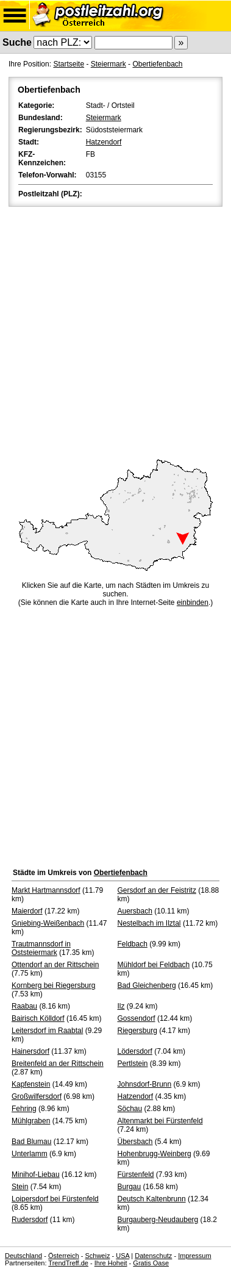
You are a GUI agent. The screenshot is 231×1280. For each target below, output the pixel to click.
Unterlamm (30, 1153)
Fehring (24, 1108)
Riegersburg (137, 1030)
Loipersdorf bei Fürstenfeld (55, 1199)
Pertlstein (133, 1063)
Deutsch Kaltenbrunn (152, 1199)
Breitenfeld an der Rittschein (58, 1063)
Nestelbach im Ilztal (149, 923)
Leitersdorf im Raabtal (47, 1030)
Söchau (130, 1108)
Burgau (129, 1186)
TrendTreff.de (68, 1263)
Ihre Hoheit (110, 1263)
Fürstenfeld (136, 1174)
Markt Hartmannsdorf (46, 890)
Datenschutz (153, 1255)
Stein (20, 1186)
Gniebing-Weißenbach (48, 923)
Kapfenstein (31, 1084)
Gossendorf (136, 1018)
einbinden (192, 602)
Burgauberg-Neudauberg (158, 1219)
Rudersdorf (30, 1219)
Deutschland (23, 1255)
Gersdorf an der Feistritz (157, 890)
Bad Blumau (31, 1141)
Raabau (24, 1006)
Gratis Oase (151, 1263)
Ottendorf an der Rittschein (55, 964)
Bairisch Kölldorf (38, 1018)
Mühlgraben (31, 1121)
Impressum (194, 1255)
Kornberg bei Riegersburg (53, 985)
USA (122, 1255)
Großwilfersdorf (37, 1096)
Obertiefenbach (157, 64)
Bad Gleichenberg (147, 985)
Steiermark (108, 64)
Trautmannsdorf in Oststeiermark (41, 948)
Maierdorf (27, 911)
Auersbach (135, 911)
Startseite (68, 64)
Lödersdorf (135, 1051)
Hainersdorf (30, 1051)
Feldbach (132, 944)
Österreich (63, 1255)
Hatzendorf (104, 142)
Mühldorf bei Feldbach (154, 964)
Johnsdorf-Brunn (145, 1084)
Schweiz (97, 1255)
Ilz (121, 1006)
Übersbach (135, 1141)
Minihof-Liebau (36, 1174)
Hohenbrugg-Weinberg (154, 1153)
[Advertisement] (115, 330)
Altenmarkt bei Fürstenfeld (160, 1121)
